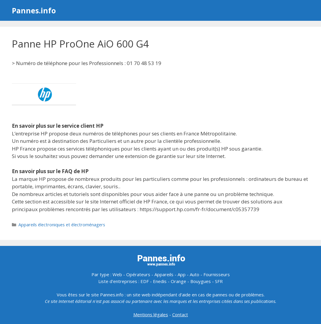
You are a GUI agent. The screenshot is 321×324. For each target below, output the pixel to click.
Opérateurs (138, 274)
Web (117, 274)
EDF (144, 281)
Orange (178, 281)
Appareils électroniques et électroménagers (61, 224)
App (182, 274)
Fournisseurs (216, 274)
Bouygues (200, 281)
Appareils (163, 274)
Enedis (160, 281)
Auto (194, 274)
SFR (219, 281)
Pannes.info (34, 10)
